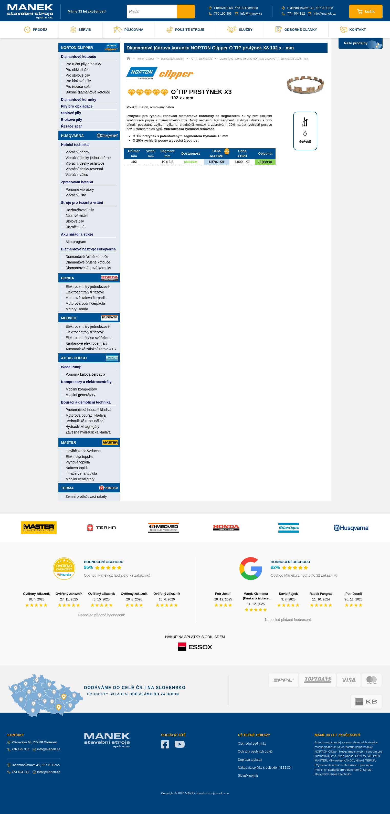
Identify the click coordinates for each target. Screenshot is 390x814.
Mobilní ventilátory (80, 479)
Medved (89, 318)
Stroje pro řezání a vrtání (82, 202)
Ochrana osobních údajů (255, 751)
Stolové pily (71, 113)
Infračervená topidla (81, 473)
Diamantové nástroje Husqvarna (88, 249)
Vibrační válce (77, 175)
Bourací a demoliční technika (86, 402)
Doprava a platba (250, 760)
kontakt (353, 29)
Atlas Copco (89, 358)
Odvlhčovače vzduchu (83, 451)
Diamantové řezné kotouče (87, 257)
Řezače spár (71, 126)
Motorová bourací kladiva (86, 415)
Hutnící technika (75, 145)
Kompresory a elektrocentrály (86, 382)
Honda (89, 277)
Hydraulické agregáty (82, 427)
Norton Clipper (89, 47)
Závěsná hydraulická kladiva (88, 432)
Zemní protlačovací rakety (86, 496)
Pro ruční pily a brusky (83, 64)
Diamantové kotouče (78, 57)
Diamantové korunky (78, 100)
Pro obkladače (77, 70)
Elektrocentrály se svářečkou (88, 338)
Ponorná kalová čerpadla (85, 374)
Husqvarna (89, 135)
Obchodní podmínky (252, 743)
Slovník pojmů (248, 775)
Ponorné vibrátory (80, 189)
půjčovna (128, 29)
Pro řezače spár (78, 86)
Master (89, 442)
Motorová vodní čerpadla (85, 303)
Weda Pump (71, 367)
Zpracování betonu (77, 182)
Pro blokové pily (78, 81)
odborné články (296, 29)
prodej (35, 29)
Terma (89, 487)
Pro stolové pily (78, 75)
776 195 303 (220, 13)
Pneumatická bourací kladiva (88, 410)
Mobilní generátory (80, 395)
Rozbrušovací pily (80, 210)
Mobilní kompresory (81, 389)
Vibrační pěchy (77, 152)
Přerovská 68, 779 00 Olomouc (233, 8)
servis (80, 29)
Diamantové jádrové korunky (88, 268)
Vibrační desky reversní (84, 169)
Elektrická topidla (79, 456)
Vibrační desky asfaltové (85, 163)
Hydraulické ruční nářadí (85, 421)
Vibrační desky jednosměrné (88, 158)
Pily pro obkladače (77, 106)
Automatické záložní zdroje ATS (91, 349)
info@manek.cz (248, 13)
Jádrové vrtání (77, 216)
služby (239, 29)
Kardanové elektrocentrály (86, 343)
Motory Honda (77, 309)
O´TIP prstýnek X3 (202, 58)
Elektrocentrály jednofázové (88, 286)
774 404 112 (293, 13)
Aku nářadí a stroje (77, 234)
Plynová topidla (78, 462)
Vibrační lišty (76, 195)
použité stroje (185, 29)
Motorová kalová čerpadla (86, 298)
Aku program (76, 242)
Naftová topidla (77, 468)
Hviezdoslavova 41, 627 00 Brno (307, 8)
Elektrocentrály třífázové (85, 292)
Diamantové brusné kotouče (88, 262)
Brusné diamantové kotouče (88, 92)
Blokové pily (71, 120)
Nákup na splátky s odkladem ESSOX (264, 767)
